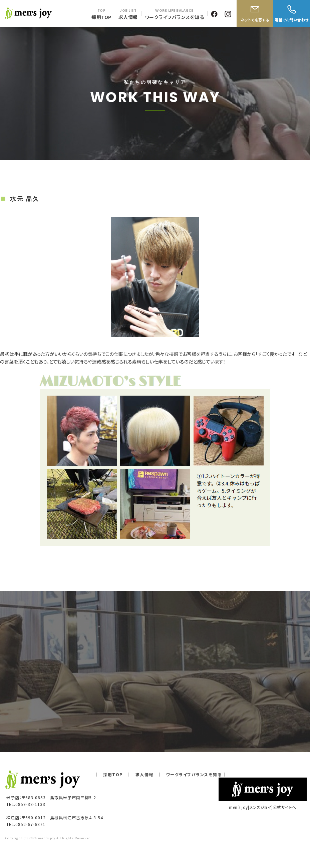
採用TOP (113, 774)
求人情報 (144, 774)
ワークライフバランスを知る (194, 774)
